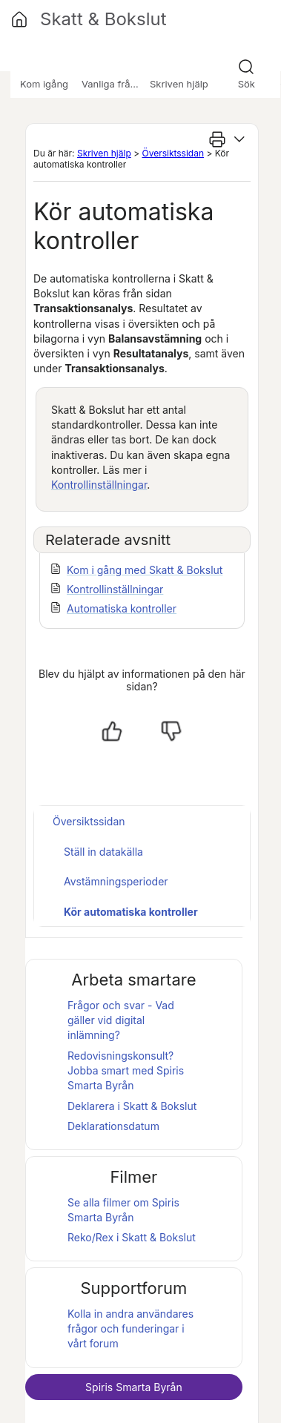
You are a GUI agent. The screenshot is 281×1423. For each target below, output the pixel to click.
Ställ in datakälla (103, 851)
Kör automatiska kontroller (131, 911)
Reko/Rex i (131, 1237)
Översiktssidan (173, 153)
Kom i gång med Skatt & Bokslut (144, 570)
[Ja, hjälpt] (112, 731)
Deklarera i (131, 1106)
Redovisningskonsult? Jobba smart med (125, 1070)
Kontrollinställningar (99, 484)
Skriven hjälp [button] (179, 84)
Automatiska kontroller (121, 608)
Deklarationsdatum (113, 1126)
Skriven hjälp (104, 153)
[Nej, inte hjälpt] (171, 731)
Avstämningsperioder (116, 881)
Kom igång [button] (44, 84)
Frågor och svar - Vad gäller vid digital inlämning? (120, 1020)
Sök (246, 84)
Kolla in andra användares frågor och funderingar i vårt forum (130, 1328)
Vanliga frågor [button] (113, 84)
